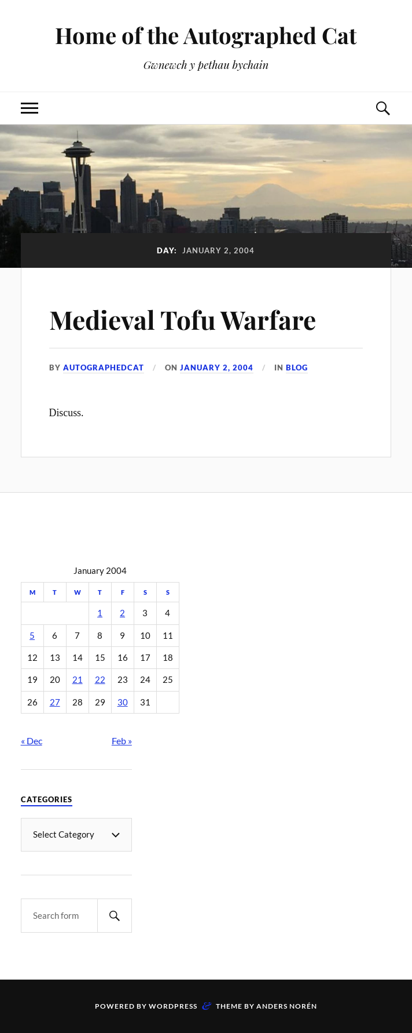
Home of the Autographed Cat (205, 35)
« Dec (31, 740)
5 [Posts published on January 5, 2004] (32, 636)
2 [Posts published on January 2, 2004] (122, 613)
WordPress (173, 1006)
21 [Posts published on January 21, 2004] (77, 680)
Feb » (122, 740)
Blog (297, 367)
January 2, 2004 (216, 367)
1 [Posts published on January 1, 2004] (99, 613)
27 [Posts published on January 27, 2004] (55, 702)
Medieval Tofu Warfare (182, 319)
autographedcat (103, 367)
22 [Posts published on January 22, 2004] (100, 680)
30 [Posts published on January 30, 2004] (122, 702)
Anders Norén (286, 1006)
